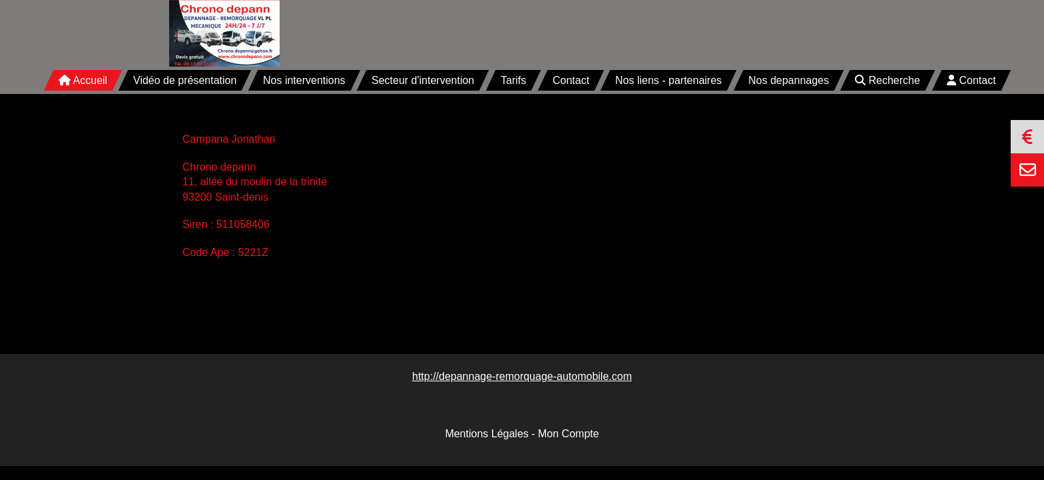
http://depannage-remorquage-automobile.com (522, 376)
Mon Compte (568, 433)
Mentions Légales (486, 433)
